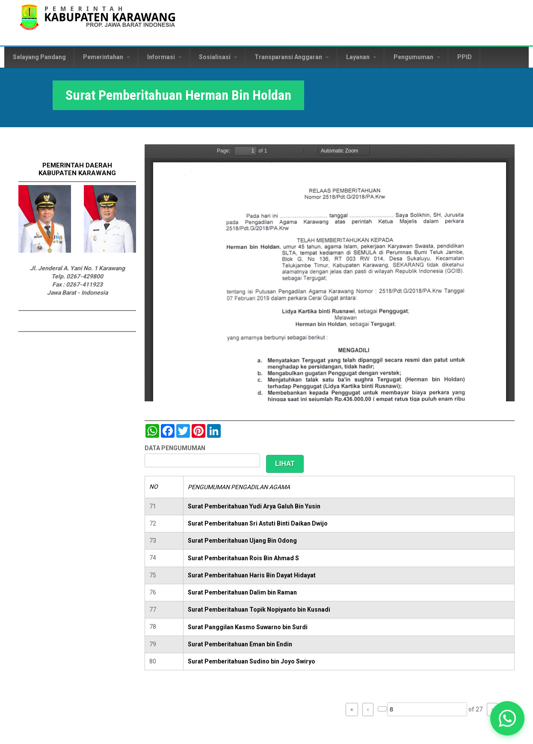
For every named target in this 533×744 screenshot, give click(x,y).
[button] (507, 718)
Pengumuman (417, 57)
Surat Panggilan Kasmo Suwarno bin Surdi (248, 627)
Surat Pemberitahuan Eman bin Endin (240, 644)
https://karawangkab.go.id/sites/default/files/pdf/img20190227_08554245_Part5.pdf (330, 272)
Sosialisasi (218, 57)
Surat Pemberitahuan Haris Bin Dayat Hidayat (252, 575)
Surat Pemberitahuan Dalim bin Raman (242, 592)
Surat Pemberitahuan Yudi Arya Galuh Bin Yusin (254, 506)
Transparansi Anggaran (292, 57)
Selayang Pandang (39, 57)
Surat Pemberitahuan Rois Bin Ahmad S (243, 558)
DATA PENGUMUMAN (175, 448)
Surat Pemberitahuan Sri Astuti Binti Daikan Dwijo (258, 523)
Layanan (361, 57)
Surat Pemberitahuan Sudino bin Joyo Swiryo (251, 661)
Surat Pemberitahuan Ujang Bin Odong (242, 540)
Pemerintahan (106, 57)
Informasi (164, 57)
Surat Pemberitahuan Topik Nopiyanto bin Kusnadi (259, 609)
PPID (464, 57)
